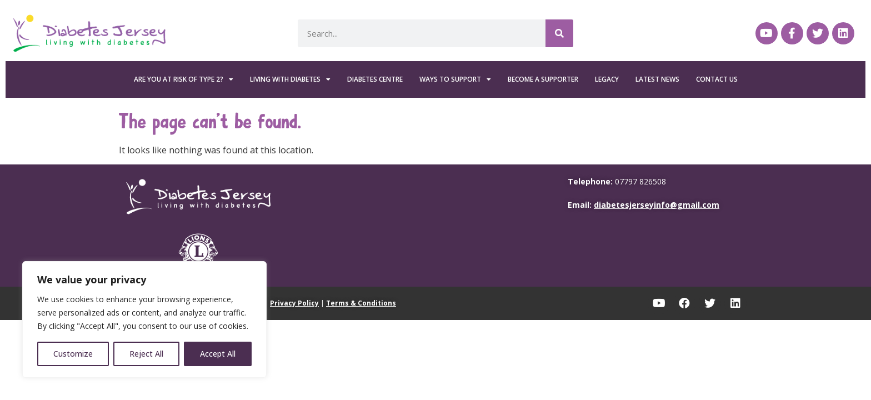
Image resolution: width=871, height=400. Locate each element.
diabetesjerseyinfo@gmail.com (656, 204)
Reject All (146, 353)
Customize (73, 353)
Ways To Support (455, 79)
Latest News (657, 79)
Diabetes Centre (375, 79)
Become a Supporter (543, 79)
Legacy (607, 79)
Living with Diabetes (290, 79)
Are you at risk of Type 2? (183, 79)
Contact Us (717, 79)
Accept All (218, 353)
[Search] (559, 33)
